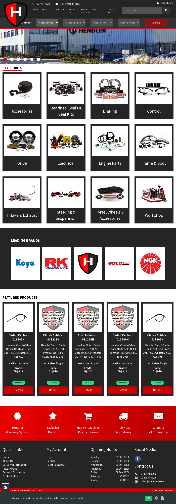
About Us (72, 11)
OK (148, 498)
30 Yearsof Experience (158, 423)
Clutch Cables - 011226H (88, 337)
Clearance (59, 9)
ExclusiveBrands (52, 423)
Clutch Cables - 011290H (123, 337)
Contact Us (111, 11)
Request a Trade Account (89, 11)
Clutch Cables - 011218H (53, 337)
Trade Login (164, 2)
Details (18, 390)
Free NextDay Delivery (123, 423)
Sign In (18, 371)
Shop (35, 9)
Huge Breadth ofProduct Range (88, 423)
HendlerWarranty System (17, 423)
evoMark (169, 490)
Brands (45, 9)
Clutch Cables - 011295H (19, 337)
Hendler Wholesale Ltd (22, 490)
